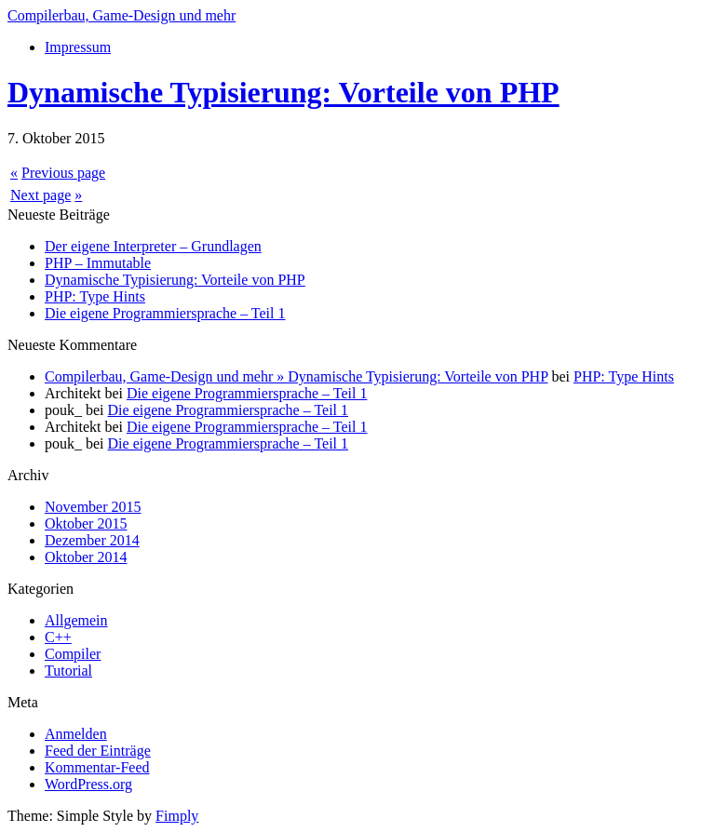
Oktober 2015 (86, 523)
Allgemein (76, 620)
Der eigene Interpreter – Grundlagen (153, 246)
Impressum (78, 47)
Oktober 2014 (86, 557)
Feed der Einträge (98, 750)
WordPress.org (88, 784)
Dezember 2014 (92, 540)
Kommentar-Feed (97, 767)
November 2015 (93, 507)
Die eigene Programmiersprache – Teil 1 (165, 313)
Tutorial (68, 670)
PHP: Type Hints (95, 296)
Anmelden (76, 734)
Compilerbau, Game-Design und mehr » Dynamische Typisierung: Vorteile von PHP (296, 376)
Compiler (73, 654)
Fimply (176, 816)
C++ (58, 637)
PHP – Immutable (98, 263)
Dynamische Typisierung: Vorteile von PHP (283, 92)
